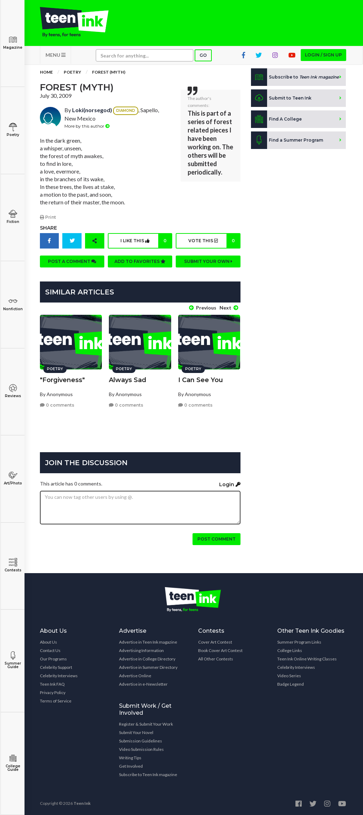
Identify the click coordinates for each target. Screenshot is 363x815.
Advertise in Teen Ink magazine (148, 641)
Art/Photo (13, 478)
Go (203, 56)
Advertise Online (135, 675)
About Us (48, 641)
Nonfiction (13, 304)
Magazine (13, 42)
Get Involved (131, 765)
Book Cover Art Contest (220, 649)
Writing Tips (130, 757)
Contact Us (50, 649)
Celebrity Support (56, 666)
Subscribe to (295, 78)
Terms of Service (55, 700)
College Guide (13, 763)
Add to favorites (140, 262)
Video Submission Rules (141, 748)
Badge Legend (290, 683)
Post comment (216, 538)
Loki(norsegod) (92, 111)
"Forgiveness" (62, 379)
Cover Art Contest (215, 641)
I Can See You (200, 379)
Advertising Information (141, 649)
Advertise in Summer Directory (148, 666)
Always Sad (127, 379)
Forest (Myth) (108, 73)
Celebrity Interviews (59, 675)
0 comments (57, 404)
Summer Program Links (299, 641)
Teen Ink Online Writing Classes (307, 658)
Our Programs (53, 658)
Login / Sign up (323, 56)
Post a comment (72, 262)
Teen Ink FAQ (52, 683)
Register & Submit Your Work (146, 723)
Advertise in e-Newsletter (143, 683)
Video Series (289, 675)
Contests (13, 565)
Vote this (214, 242)
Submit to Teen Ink (281, 99)
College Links (289, 649)
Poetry (13, 130)
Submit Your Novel (136, 731)
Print (48, 218)
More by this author (87, 127)
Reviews (13, 391)
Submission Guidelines (140, 740)
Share (48, 229)
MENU (55, 56)
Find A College (276, 120)
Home (46, 73)
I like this (146, 242)
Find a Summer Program (287, 141)
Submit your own (208, 262)
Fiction (13, 217)
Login (229, 483)
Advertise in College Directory (147, 658)
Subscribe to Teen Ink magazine (148, 773)
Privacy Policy (52, 691)
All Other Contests (215, 658)
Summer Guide (13, 660)
